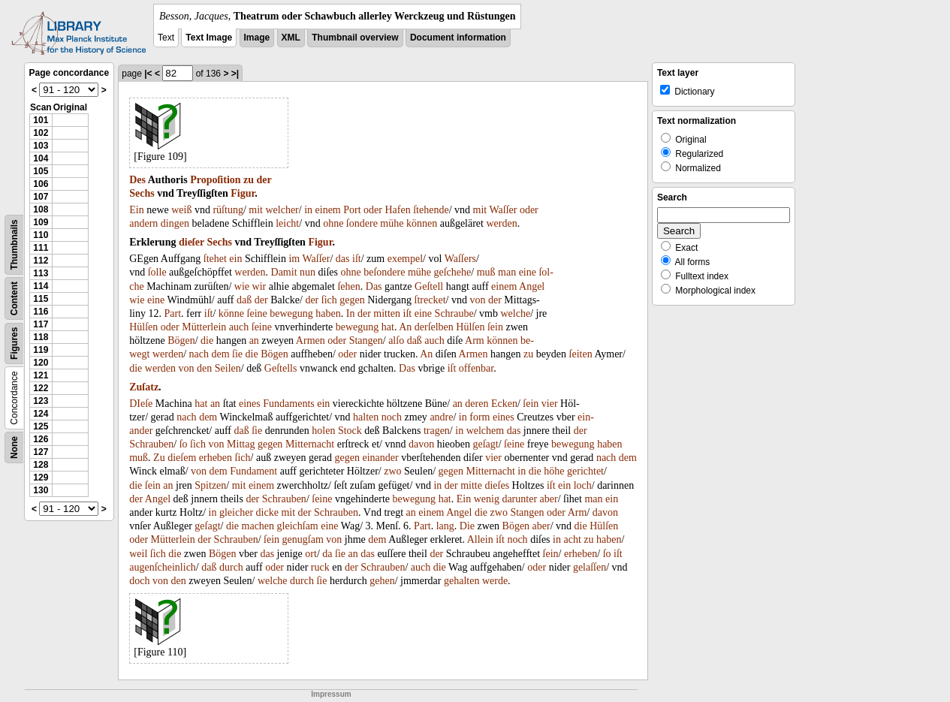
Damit (284, 272)
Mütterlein (204, 327)
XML (291, 37)
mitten (386, 313)
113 (40, 273)
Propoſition (215, 179)
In (350, 313)
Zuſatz (143, 387)
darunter (519, 499)
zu (248, 179)
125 (40, 426)
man (507, 272)
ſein (495, 327)
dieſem (181, 457)
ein (235, 258)
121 (40, 375)
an (254, 340)
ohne (333, 223)
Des (137, 179)
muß (486, 272)
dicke (267, 512)
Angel (531, 286)
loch (583, 485)
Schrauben (151, 444)
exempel (405, 258)
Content (14, 298)
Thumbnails (14, 244)
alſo (396, 340)
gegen (351, 300)
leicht (287, 223)
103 (40, 145)
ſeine (257, 313)
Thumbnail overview (355, 37)
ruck (320, 567)
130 (40, 490)
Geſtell (429, 286)
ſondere (362, 223)
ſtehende (430, 209)
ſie (237, 354)
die (207, 340)
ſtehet (215, 258)
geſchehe (453, 272)
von (477, 300)
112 (40, 260)
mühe (391, 223)
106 (40, 184)
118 (40, 337)
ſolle (157, 272)
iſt (356, 258)
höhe (554, 471)
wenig (486, 499)
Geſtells (280, 368)
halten (365, 417)
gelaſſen (589, 567)
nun (307, 272)
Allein (480, 539)
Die (467, 526)
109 (40, 222)
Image (257, 37)
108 (40, 209)
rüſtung (228, 209)
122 (40, 388)
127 (40, 452)
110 (40, 235)
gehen (381, 580)
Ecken (504, 403)
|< (148, 73)
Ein (136, 209)
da (327, 553)
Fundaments (288, 403)
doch (139, 580)
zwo (392, 471)
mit (256, 209)
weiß (181, 209)
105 (40, 171)
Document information (458, 37)
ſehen (348, 286)
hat (388, 327)
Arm (474, 340)
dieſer (191, 242)
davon (421, 444)
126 (40, 439)
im (294, 258)
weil (138, 553)
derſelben (434, 327)
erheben (215, 457)
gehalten (461, 580)
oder (372, 209)
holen (323, 430)
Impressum (331, 694)
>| (235, 73)
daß (244, 300)
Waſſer (503, 209)
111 (40, 248)
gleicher (236, 512)
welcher (281, 209)
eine (527, 272)
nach (199, 354)
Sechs (141, 193)
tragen (437, 430)
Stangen (366, 340)
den (204, 368)
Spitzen (210, 485)
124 (40, 413)
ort (311, 553)
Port (351, 209)
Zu (159, 457)
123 (40, 401)
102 (40, 133)
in (308, 209)
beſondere (384, 272)
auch (239, 327)
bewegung (291, 313)
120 (40, 362)
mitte (471, 485)
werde (495, 580)
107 (40, 196)
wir (259, 286)
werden (501, 223)
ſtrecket (430, 300)
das (343, 258)
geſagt (485, 444)
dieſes (496, 485)
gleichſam (297, 526)
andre (441, 417)
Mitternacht (309, 444)
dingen (175, 223)
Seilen (228, 368)
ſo (183, 444)
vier (549, 403)
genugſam (303, 539)
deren (476, 403)
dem (220, 354)
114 (40, 286)
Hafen (398, 209)
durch (231, 567)
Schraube (454, 313)
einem (328, 209)
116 (40, 311)
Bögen (181, 340)
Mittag (241, 444)
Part (173, 313)
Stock (350, 430)
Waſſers (460, 258)
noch (392, 417)
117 (40, 324)
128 (40, 464)
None (14, 447)
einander (381, 457)
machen (258, 526)
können (421, 223)
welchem (485, 430)
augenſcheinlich (162, 567)
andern (143, 223)
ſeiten (581, 354)
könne (231, 313)
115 (40, 299)
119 (40, 350)
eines (250, 403)
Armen (310, 340)
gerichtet (585, 471)
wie (241, 286)
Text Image (208, 37)
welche (515, 313)
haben (327, 313)
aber (549, 499)
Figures (14, 343)
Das (374, 286)
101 (40, 120)
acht (572, 539)
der (264, 179)
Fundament (253, 471)
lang (445, 526)
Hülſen (143, 327)
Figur (243, 193)
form (479, 417)
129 (40, 477)
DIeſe (140, 403)
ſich (329, 300)
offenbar (476, 368)
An (405, 327)
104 (40, 158)
